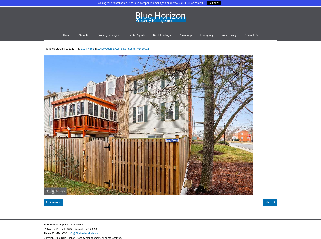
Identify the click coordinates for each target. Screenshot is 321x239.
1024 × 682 (87, 48)
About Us (83, 35)
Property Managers (109, 35)
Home (66, 35)
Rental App (185, 35)
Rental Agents (136, 35)
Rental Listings (162, 35)
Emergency (207, 35)
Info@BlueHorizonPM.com (83, 233)
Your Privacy (229, 35)
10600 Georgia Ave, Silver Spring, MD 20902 (123, 48)
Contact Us (251, 35)
